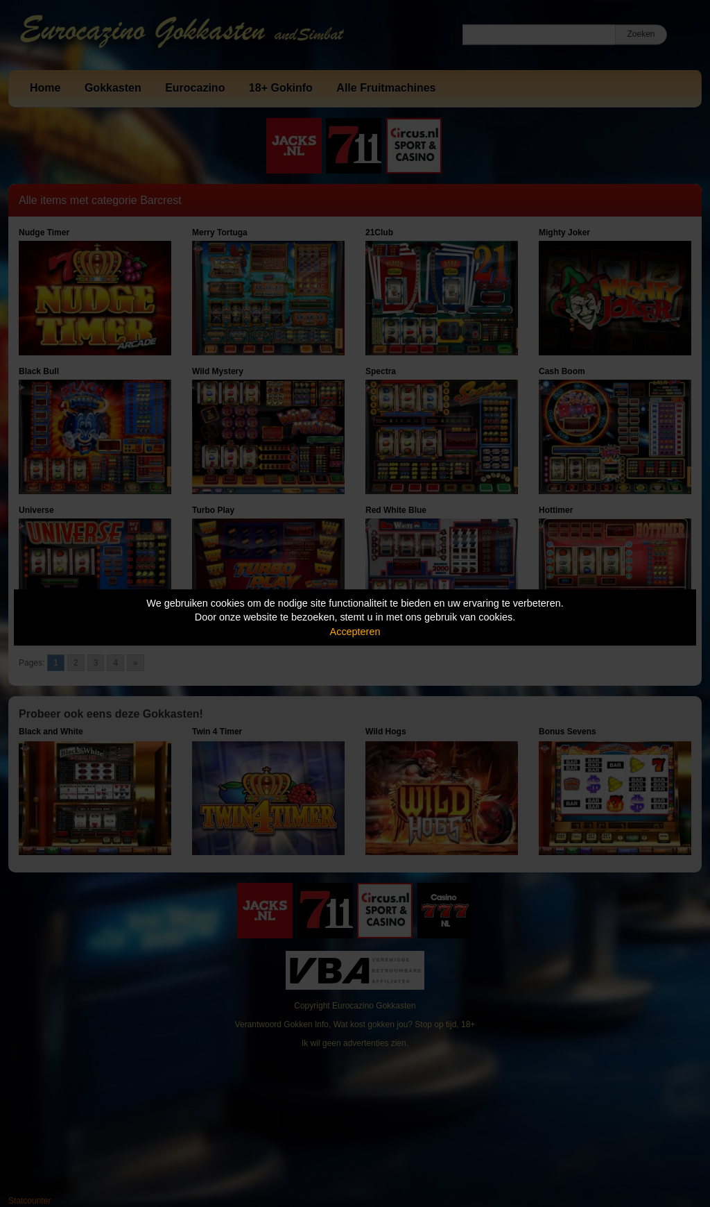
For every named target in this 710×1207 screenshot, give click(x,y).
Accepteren (355, 631)
